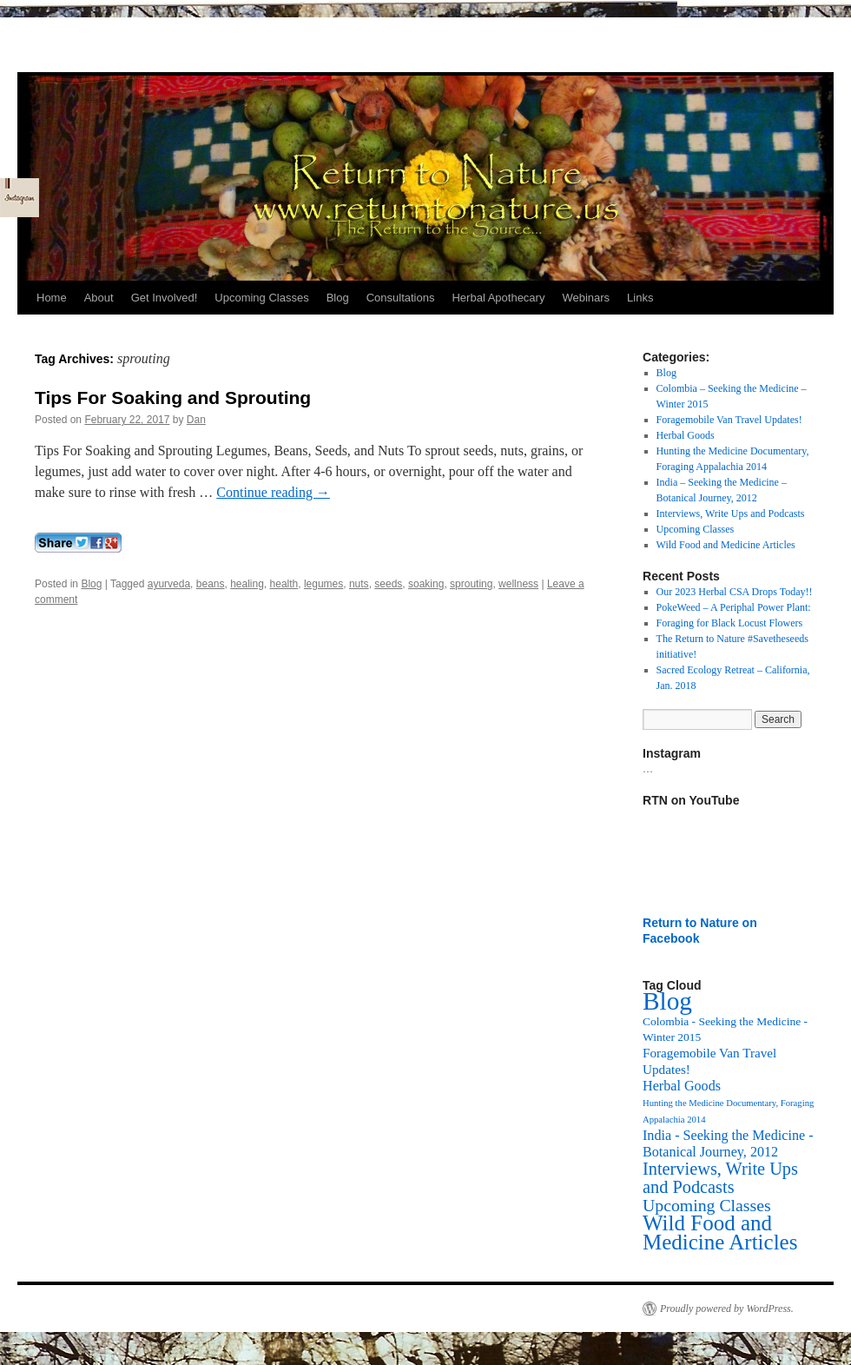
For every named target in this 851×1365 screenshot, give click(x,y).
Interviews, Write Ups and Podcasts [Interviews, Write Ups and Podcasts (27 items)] (720, 1177)
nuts (359, 584)
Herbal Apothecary (498, 297)
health (284, 584)
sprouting (471, 584)
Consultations (400, 297)
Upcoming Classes (261, 297)
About (99, 297)
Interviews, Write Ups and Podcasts (730, 513)
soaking (426, 584)
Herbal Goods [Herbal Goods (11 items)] (682, 1085)
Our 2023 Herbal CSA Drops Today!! (734, 592)
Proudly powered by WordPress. (727, 1308)
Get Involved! (164, 297)
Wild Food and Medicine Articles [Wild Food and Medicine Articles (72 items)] (720, 1232)
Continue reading (273, 492)
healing (247, 584)
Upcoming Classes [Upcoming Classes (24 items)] (707, 1205)
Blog (338, 297)
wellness (518, 584)
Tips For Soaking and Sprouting (173, 398)
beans (210, 584)
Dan (196, 420)
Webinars (586, 297)
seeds (388, 584)
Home (51, 297)
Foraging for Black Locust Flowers (729, 623)
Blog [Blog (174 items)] (667, 1001)
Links (640, 297)
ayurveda (169, 584)
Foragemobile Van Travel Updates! (729, 420)
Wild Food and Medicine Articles (725, 545)
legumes (323, 584)
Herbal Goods (685, 435)
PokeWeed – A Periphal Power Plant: (733, 607)
